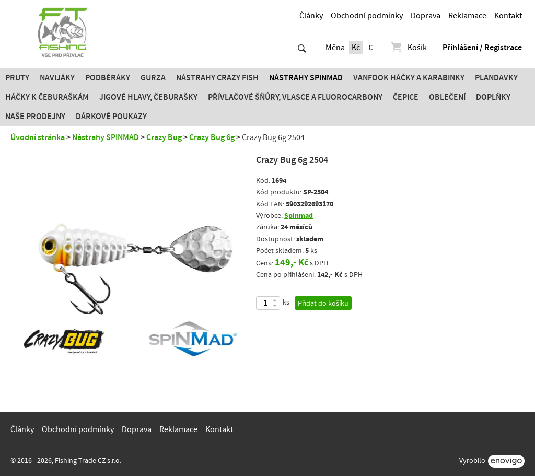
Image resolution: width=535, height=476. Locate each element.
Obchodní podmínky (367, 15)
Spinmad (298, 215)
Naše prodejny (35, 116)
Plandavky (496, 78)
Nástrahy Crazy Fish (217, 78)
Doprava (425, 15)
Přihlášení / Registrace (482, 47)
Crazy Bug (164, 137)
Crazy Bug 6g (212, 137)
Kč (356, 47)
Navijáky (57, 78)
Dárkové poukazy (111, 116)
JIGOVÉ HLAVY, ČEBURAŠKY (148, 97)
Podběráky (107, 78)
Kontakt (508, 15)
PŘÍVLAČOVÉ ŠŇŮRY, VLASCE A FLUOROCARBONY (295, 97)
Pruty (17, 78)
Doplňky (493, 97)
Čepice (405, 97)
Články (311, 15)
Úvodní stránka (37, 137)
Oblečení (447, 97)
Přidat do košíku (323, 303)
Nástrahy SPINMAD (306, 78)
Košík (408, 47)
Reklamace (467, 15)
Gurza (153, 78)
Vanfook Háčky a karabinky (408, 78)
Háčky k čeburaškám (47, 97)
